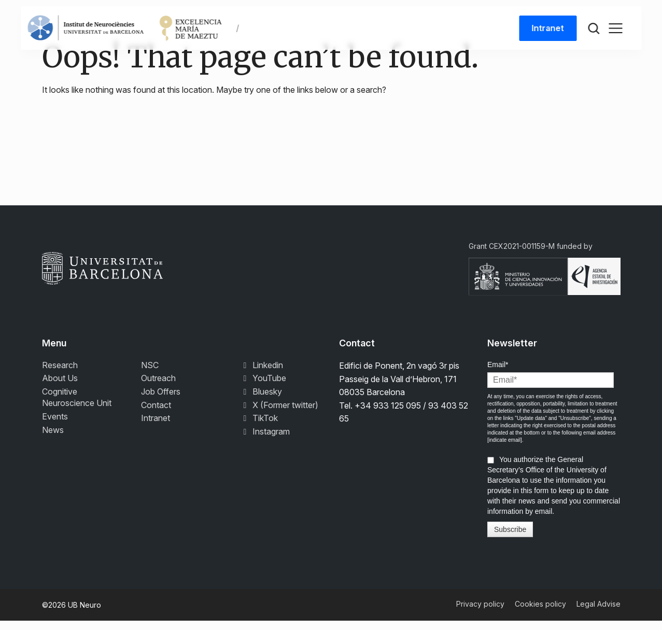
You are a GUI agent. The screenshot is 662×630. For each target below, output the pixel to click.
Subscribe (510, 539)
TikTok (259, 427)
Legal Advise (598, 613)
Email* (497, 374)
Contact (156, 414)
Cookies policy (540, 613)
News (53, 438)
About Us (60, 387)
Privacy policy (480, 613)
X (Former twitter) (279, 414)
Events (55, 426)
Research (60, 374)
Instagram (265, 440)
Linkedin (261, 374)
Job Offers (160, 401)
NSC (150, 374)
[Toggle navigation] (615, 32)
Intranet (546, 32)
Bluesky (261, 401)
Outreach (158, 387)
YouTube (263, 387)
